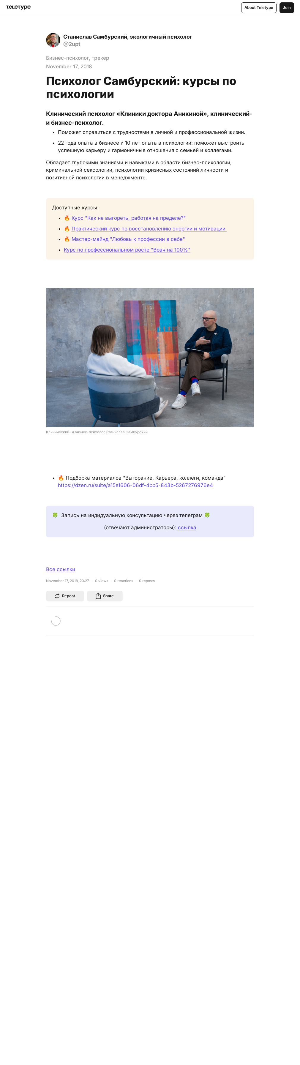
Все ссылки (60, 569)
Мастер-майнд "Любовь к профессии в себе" (128, 239)
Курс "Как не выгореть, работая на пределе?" (129, 218)
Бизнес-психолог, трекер (77, 58)
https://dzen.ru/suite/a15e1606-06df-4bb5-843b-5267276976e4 (135, 485)
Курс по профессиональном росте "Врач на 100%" (127, 250)
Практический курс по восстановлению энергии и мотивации (149, 229)
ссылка (186, 527)
